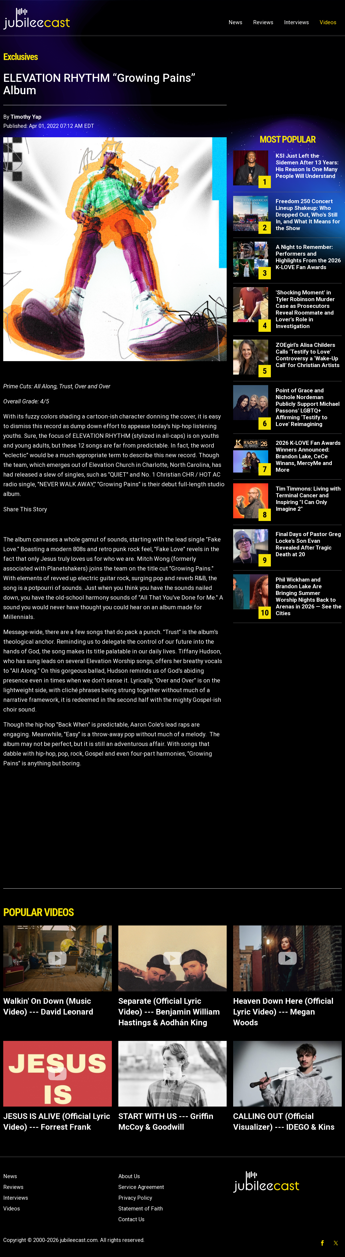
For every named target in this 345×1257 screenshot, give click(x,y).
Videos (328, 22)
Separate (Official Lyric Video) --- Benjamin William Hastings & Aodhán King (169, 1011)
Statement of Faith (140, 1208)
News (235, 22)
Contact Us (131, 1219)
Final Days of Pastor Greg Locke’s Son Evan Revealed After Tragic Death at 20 (308, 544)
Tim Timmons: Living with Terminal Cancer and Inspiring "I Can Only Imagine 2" (308, 498)
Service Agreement (141, 1187)
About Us (129, 1176)
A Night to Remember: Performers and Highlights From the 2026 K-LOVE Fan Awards (308, 257)
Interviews (296, 22)
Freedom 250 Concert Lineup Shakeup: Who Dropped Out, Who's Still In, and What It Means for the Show (308, 214)
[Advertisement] (287, 101)
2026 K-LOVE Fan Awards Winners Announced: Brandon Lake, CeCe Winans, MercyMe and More (308, 456)
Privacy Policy (135, 1198)
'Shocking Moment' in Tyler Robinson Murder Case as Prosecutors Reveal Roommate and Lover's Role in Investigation (305, 309)
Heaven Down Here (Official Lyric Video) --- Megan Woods (283, 1011)
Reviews (263, 22)
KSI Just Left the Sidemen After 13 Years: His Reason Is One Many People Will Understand (307, 166)
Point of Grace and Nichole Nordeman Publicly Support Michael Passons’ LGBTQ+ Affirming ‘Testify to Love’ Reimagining (308, 407)
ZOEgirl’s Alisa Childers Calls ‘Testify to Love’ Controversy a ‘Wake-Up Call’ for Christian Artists (308, 355)
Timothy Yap (26, 117)
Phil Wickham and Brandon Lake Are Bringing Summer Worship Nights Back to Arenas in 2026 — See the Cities (308, 596)
